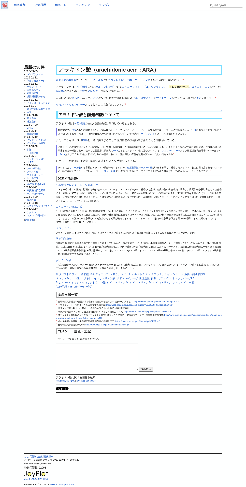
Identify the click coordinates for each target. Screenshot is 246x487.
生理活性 (82, 86)
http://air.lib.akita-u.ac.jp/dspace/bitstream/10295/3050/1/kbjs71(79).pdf (139, 305)
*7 (210, 170)
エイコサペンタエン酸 (69, 206)
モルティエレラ (99, 274)
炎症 (82, 91)
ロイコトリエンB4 (141, 282)
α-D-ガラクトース (36, 74)
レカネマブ (32, 178)
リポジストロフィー (68, 274)
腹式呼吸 (31, 199)
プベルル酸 (32, 171)
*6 (173, 153)
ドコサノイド (64, 228)
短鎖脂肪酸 (32, 93)
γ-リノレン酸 (116, 79)
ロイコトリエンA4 (118, 282)
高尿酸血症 (32, 134)
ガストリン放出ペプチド (39, 206)
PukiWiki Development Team (62, 484)
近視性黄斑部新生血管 (38, 108)
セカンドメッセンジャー (70, 104)
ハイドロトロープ (36, 174)
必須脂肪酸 (133, 167)
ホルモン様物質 (104, 86)
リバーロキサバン (36, 193)
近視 (29, 112)
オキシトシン (34, 86)
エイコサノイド (144, 97)
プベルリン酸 (34, 168)
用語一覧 (61, 5)
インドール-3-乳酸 (36, 140)
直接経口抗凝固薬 (36, 190)
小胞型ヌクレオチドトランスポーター (78, 185)
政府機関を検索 (86, 381)
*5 (187, 133)
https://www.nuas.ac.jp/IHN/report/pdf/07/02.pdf (137, 321)
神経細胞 (79, 123)
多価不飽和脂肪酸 (66, 79)
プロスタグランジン (155, 86)
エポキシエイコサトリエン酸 (98, 278)
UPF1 (30, 127)
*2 (122, 90)
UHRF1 (31, 162)
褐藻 (153, 278)
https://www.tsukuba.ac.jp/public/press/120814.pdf (147, 311)
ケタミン (31, 212)
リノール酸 (96, 79)
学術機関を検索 (66, 381)
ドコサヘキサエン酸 (68, 278)
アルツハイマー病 (171, 150)
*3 (215, 97)
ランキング (82, 5)
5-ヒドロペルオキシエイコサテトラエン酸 (81, 282)
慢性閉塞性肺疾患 (36, 96)
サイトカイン (164, 97)
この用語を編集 (33, 456)
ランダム (105, 5)
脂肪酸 (76, 97)
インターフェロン (36, 159)
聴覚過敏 (31, 118)
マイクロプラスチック (38, 102)
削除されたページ (36, 80)
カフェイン (164, 278)
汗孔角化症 (32, 153)
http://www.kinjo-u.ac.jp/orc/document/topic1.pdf (156, 301)
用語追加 (20, 5)
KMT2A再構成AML (36, 184)
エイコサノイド (131, 86)
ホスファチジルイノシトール (166, 274)
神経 (74, 130)
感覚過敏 (31, 121)
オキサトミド (139, 274)
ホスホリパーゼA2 (183, 278)
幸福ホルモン (34, 90)
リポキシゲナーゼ (127, 278)
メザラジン (116, 274)
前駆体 (60, 91)
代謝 (29, 149)
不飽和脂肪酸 (64, 238)
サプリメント (148, 133)
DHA (95, 97)
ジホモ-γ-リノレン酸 (139, 79)
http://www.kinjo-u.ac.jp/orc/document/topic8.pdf (107, 324)
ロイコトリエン (201, 86)
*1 (183, 79)
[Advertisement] (123, 36)
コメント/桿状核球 (36, 215)
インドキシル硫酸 (36, 143)
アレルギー (94, 91)
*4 (125, 104)
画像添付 (48, 456)
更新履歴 (40, 5)
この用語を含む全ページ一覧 (74, 286)
